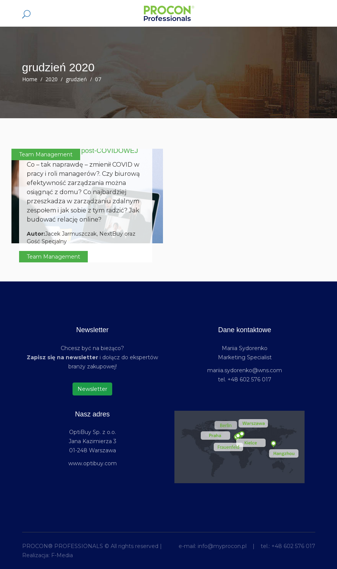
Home (29, 79)
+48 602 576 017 (293, 546)
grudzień (76, 79)
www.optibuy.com (92, 463)
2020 (51, 79)
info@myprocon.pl (222, 546)
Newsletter (92, 389)
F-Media (62, 555)
